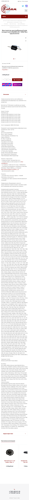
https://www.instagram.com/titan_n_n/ (10, 169)
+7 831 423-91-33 (5, 1)
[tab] (5, 69)
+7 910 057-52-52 (14, 493)
